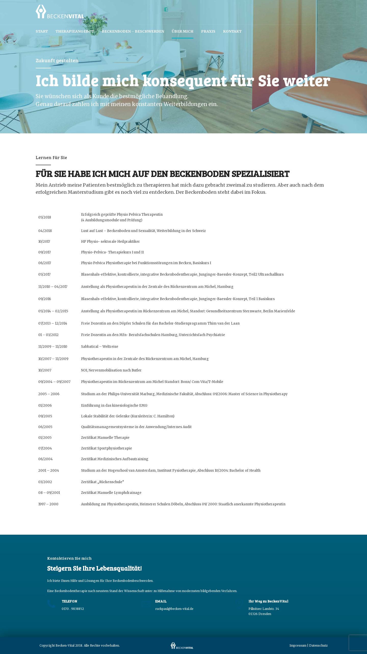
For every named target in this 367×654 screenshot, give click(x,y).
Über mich (182, 31)
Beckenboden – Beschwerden (133, 31)
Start (42, 31)
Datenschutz (318, 645)
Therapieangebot (75, 31)
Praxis (208, 31)
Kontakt (232, 31)
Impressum (298, 645)
